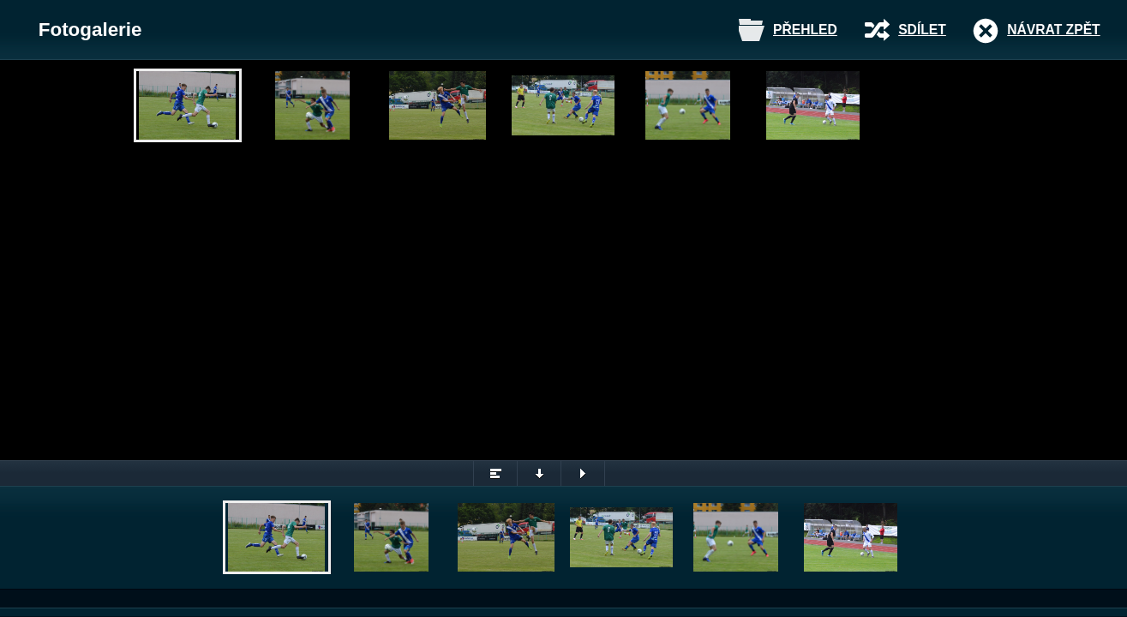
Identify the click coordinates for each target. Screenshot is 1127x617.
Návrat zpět (1053, 29)
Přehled (805, 29)
